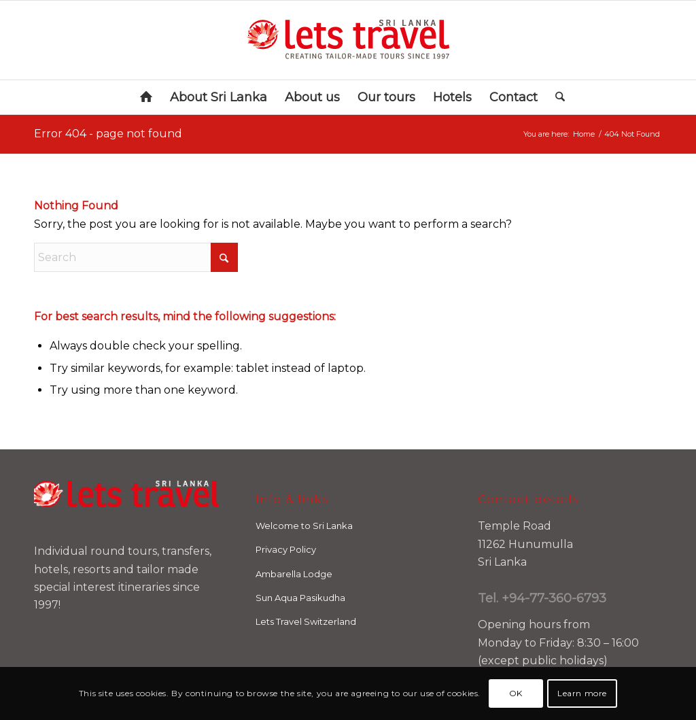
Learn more (582, 693)
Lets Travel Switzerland (306, 621)
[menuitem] (146, 97)
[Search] (555, 97)
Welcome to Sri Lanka (304, 525)
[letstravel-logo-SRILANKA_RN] (348, 40)
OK (516, 693)
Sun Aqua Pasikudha (300, 597)
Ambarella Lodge (294, 573)
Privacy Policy (286, 549)
